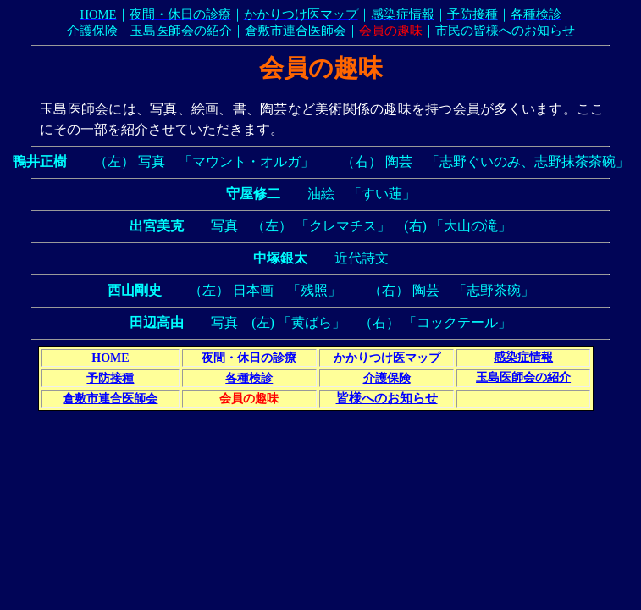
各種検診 (249, 378)
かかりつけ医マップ (387, 358)
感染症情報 (523, 357)
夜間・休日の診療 (249, 358)
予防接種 (110, 378)
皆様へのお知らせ (387, 398)
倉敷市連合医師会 (110, 398)
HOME (110, 358)
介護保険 (387, 378)
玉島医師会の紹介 (523, 377)
